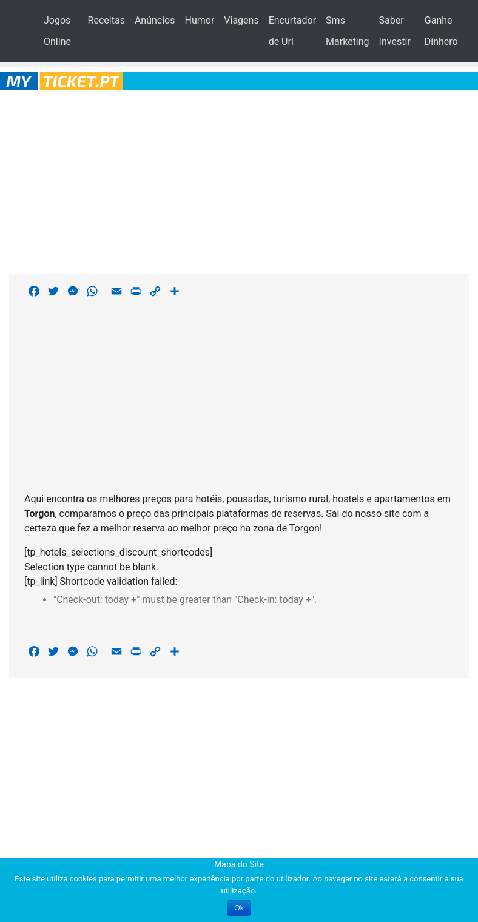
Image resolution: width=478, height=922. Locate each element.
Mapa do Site (239, 864)
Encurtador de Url (292, 31)
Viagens (241, 20)
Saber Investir (395, 31)
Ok (238, 908)
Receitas (106, 20)
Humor (199, 20)
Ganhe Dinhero (441, 31)
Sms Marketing (347, 31)
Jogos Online (57, 31)
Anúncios (155, 20)
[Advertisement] (239, 179)
